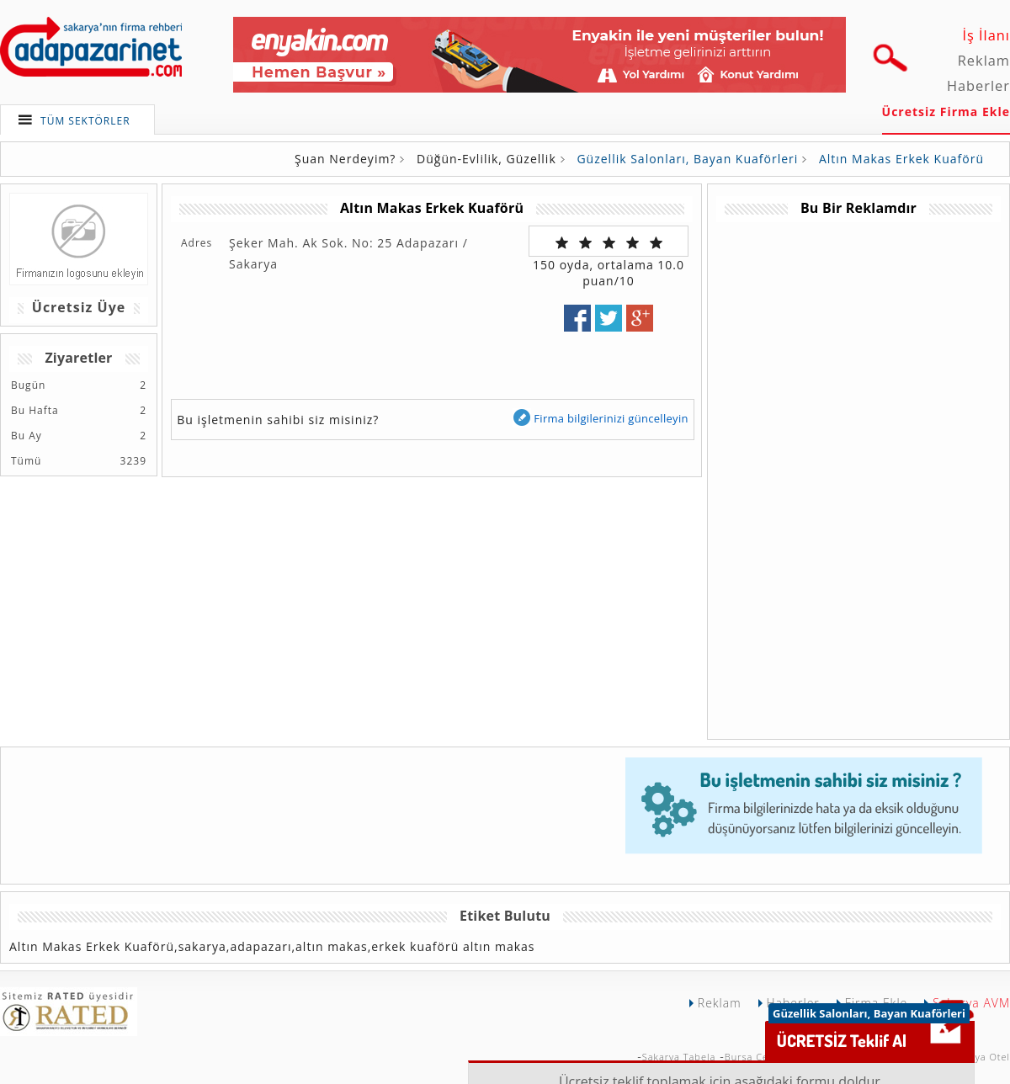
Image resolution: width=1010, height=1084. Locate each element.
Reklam (984, 60)
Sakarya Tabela (679, 1056)
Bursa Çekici (755, 1056)
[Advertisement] (799, 474)
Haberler (978, 86)
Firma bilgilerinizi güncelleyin (600, 418)
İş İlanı (986, 35)
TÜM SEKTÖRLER (85, 121)
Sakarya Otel (979, 1056)
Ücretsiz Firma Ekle (946, 112)
